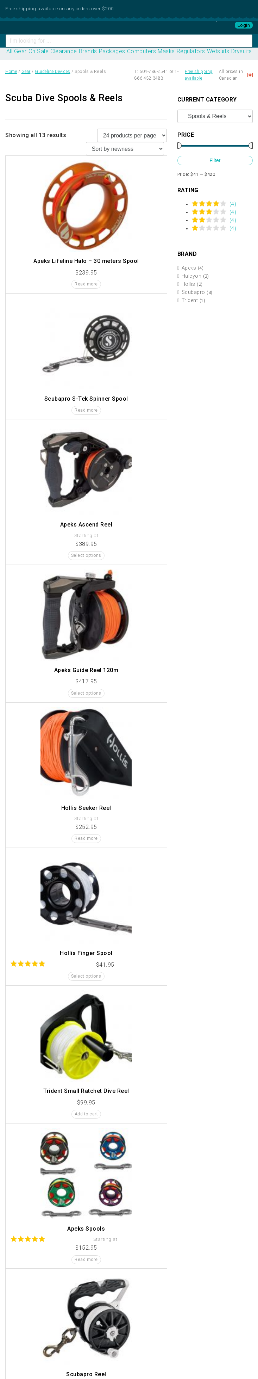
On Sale (39, 51)
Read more (86, 284)
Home (11, 71)
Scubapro (193, 292)
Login (244, 25)
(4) (233, 204)
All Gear (16, 51)
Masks (166, 51)
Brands (88, 51)
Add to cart (86, 1114)
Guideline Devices (52, 71)
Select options (86, 555)
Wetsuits (218, 51)
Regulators (191, 51)
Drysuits (241, 51)
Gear (26, 71)
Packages (112, 51)
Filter (214, 160)
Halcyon (192, 276)
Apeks (189, 268)
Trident (190, 300)
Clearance (63, 51)
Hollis (188, 284)
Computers (141, 51)
